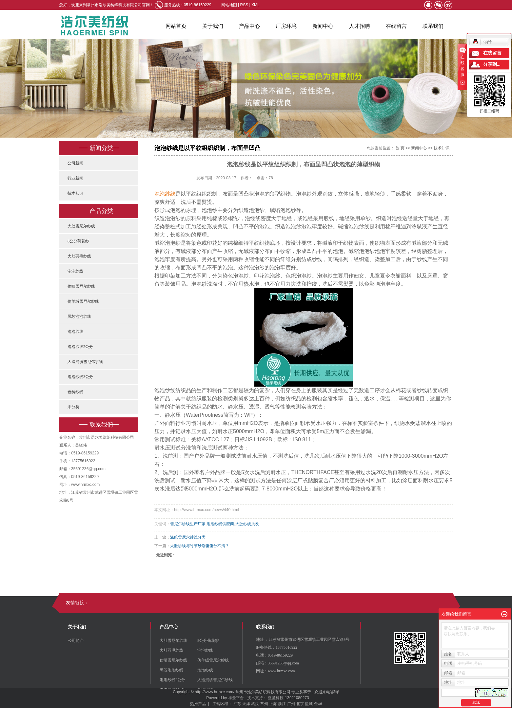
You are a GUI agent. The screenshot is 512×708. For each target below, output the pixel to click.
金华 (318, 703)
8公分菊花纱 (78, 241)
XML (255, 5)
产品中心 (249, 26)
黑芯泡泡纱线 (79, 316)
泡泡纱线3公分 (80, 376)
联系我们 (433, 26)
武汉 (255, 703)
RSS (244, 5)
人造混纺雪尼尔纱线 (85, 361)
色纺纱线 (75, 392)
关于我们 (212, 26)
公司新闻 (75, 163)
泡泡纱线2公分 (80, 346)
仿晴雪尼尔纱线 (81, 286)
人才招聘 (359, 26)
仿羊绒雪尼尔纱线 (83, 301)
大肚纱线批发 (247, 524)
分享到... (492, 64)
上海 (273, 703)
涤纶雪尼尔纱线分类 (188, 537)
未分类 (73, 407)
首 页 (399, 148)
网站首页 (176, 26)
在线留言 (396, 26)
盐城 (309, 703)
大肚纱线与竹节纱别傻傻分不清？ (199, 546)
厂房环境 (286, 26)
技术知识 (75, 193)
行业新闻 (75, 178)
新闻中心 (322, 26)
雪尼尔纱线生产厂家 (188, 524)
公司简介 (76, 640)
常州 (264, 703)
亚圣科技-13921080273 (288, 698)
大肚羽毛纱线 (79, 256)
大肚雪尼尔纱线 (81, 226)
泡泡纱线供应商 (220, 524)
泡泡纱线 (75, 271)
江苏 (237, 703)
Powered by (215, 698)
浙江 (282, 703)
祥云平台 (236, 698)
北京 (300, 703)
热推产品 (198, 703)
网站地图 (229, 5)
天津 (246, 703)
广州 (291, 703)
